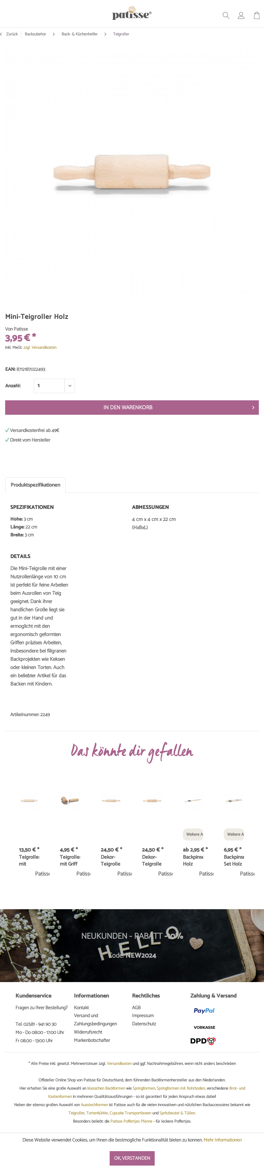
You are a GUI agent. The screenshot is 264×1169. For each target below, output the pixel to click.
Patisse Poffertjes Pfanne (131, 1121)
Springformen (144, 1088)
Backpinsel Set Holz (234, 861)
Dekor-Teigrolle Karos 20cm (110, 861)
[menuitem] (226, 15)
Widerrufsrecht (88, 1032)
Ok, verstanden (132, 1158)
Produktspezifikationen (35, 485)
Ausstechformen (94, 1105)
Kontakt (81, 1008)
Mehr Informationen (223, 1140)
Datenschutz (144, 1024)
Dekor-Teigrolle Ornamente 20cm (152, 861)
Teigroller (76, 1113)
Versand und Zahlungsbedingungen (95, 1020)
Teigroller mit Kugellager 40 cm (29, 861)
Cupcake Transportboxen (130, 1113)
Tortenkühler (97, 1113)
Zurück (9, 34)
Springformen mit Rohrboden (181, 1088)
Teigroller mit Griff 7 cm (70, 861)
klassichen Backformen (106, 1088)
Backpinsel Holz (193, 861)
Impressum (143, 1016)
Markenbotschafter (92, 1041)
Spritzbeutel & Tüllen (177, 1113)
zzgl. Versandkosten (39, 347)
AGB (136, 1008)
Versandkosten (119, 1063)
